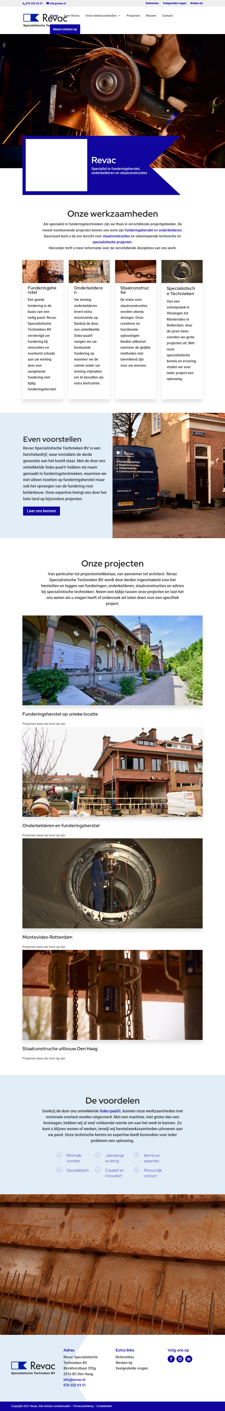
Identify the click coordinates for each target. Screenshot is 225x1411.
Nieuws (151, 15)
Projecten (133, 15)
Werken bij (196, 3)
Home (54, 15)
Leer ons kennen (41, 511)
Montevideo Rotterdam (47, 937)
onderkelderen (170, 230)
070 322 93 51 (75, 1385)
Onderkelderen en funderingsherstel (60, 825)
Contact (167, 15)
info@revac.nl (74, 1380)
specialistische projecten (112, 242)
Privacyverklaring (83, 1406)
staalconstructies (116, 236)
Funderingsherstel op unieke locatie (60, 714)
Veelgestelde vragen (174, 3)
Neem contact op (65, 29)
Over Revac (72, 15)
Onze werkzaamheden (100, 15)
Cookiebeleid (104, 1406)
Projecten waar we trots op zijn (43, 723)
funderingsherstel (139, 230)
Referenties (152, 3)
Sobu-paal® (110, 1111)
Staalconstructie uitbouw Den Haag (59, 1049)
